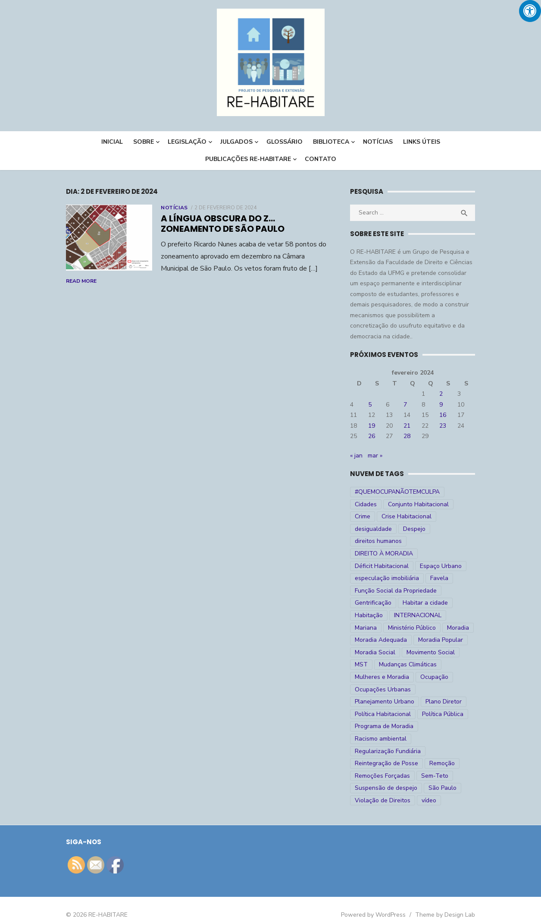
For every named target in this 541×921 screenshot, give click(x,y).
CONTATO (320, 159)
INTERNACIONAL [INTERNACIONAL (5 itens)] (420, 603)
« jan (359, 455)
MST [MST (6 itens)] (363, 652)
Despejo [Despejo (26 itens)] (368, 529)
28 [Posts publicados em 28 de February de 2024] (411, 436)
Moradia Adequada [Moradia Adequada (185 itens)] (383, 628)
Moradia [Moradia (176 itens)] (427, 615)
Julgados (236, 142)
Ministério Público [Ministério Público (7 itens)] (381, 615)
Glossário (284, 142)
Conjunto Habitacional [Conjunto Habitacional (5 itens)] (387, 504)
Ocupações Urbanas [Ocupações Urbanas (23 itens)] (385, 677)
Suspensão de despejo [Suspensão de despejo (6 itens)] (388, 776)
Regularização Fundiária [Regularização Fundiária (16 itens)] (390, 739)
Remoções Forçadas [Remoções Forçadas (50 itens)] (385, 763)
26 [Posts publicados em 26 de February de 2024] (374, 436)
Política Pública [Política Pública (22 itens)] (445, 701)
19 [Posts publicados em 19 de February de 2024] (374, 426)
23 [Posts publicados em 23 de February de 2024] (448, 426)
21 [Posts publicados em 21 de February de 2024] (411, 426)
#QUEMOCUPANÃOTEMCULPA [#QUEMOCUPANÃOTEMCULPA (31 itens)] (399, 492)
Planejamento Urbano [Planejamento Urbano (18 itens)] (387, 689)
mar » (377, 455)
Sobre (143, 142)
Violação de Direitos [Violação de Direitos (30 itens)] (385, 788)
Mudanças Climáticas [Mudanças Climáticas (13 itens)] (410, 652)
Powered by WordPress (380, 903)
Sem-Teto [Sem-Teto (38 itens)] (437, 763)
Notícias (167, 207)
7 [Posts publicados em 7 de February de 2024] (409, 405)
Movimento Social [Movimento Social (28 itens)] (433, 640)
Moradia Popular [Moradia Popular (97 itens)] (443, 628)
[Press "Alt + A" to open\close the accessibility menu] (530, 11)
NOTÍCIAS (378, 142)
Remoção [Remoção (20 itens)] (444, 751)
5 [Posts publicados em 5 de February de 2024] (372, 405)
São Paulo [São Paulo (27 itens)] (445, 776)
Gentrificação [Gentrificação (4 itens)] (375, 591)
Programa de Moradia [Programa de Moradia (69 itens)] (386, 714)
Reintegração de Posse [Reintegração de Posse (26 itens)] (389, 751)
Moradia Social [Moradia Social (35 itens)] (377, 640)
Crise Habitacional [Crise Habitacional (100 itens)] (382, 516)
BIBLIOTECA (331, 142)
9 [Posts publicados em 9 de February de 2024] (446, 405)
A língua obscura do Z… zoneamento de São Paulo (242, 223)
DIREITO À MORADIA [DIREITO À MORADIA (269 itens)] (386, 541)
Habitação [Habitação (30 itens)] (371, 603)
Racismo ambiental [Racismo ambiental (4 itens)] (383, 726)
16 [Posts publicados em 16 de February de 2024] (448, 415)
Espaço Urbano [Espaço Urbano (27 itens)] (443, 553)
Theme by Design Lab (452, 903)
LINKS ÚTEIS (421, 142)
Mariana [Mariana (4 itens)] (466, 603)
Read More (298, 268)
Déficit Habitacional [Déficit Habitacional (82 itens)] (384, 553)
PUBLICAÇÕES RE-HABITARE (248, 159)
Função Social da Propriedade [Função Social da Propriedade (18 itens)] (398, 578)
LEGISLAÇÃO (187, 142)
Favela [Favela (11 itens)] (442, 566)
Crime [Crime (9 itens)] (437, 504)
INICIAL (112, 142)
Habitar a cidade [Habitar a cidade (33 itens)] (427, 591)
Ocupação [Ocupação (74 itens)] (437, 664)
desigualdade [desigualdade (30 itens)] (437, 516)
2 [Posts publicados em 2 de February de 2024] (446, 394)
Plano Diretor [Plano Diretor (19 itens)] (446, 689)
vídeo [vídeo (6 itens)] (431, 788)
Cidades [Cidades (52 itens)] (464, 492)
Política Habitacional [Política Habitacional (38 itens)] (385, 701)
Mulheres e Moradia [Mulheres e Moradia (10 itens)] (384, 664)
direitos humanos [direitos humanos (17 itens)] (414, 529)
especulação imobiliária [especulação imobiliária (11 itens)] (389, 566)
